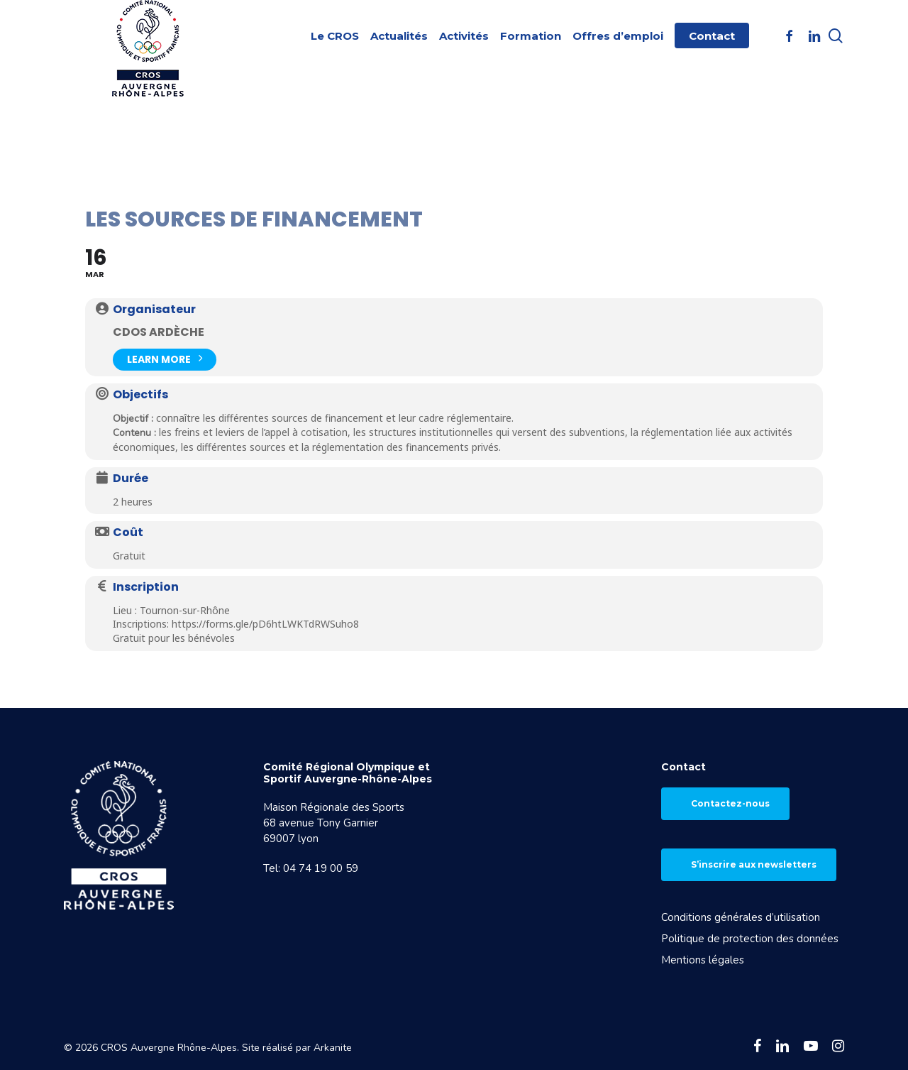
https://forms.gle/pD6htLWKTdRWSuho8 (265, 623)
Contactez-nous (730, 803)
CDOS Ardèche (158, 332)
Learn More (164, 358)
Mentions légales (702, 960)
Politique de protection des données (749, 939)
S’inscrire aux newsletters (753, 864)
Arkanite (333, 1047)
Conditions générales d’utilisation (740, 917)
